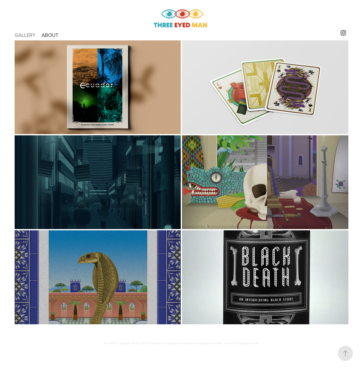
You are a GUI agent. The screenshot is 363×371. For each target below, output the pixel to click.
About (50, 35)
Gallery (25, 35)
